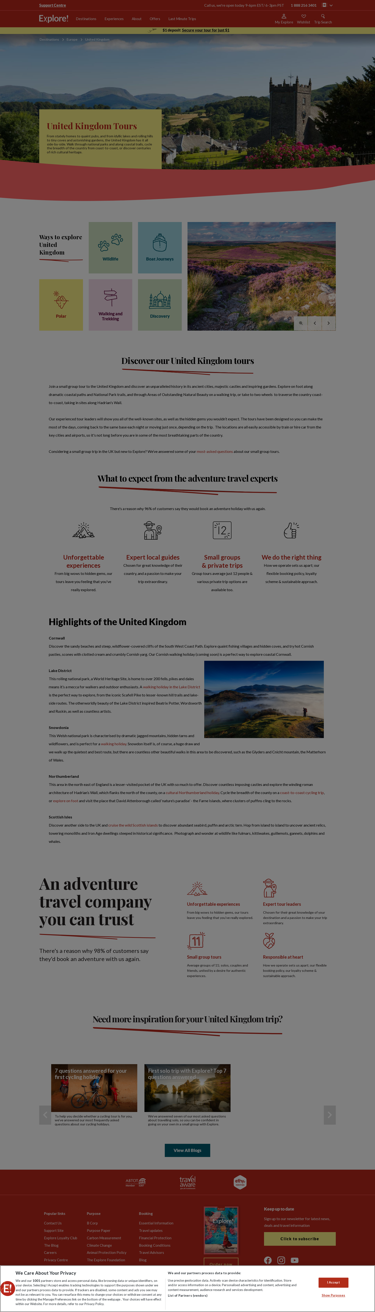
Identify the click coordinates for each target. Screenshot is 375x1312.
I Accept (333, 1282)
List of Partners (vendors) (187, 1295)
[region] (187, 1288)
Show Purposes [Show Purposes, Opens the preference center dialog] (333, 1295)
